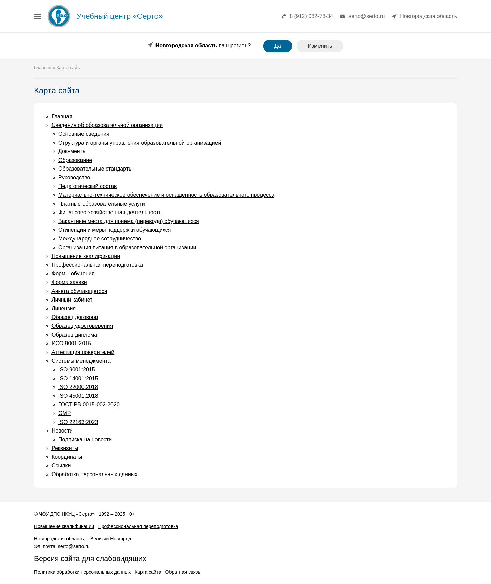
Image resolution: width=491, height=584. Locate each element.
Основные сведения (83, 134)
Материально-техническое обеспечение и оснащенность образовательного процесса (166, 195)
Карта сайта (148, 572)
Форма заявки (69, 282)
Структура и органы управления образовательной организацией (139, 143)
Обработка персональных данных (94, 474)
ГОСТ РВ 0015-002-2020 (89, 404)
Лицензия (63, 308)
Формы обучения (72, 273)
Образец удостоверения (82, 326)
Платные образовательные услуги (101, 204)
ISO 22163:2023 (78, 422)
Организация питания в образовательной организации (127, 247)
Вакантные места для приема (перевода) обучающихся (128, 221)
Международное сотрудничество (99, 239)
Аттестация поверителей (82, 352)
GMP (64, 413)
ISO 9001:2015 (76, 370)
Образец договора (74, 317)
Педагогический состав (87, 186)
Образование (75, 160)
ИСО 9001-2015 (71, 343)
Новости (62, 431)
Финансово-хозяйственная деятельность (109, 212)
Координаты (66, 457)
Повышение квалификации (85, 256)
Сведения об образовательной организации (107, 125)
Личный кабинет (71, 300)
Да (277, 46)
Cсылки (61, 465)
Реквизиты (64, 448)
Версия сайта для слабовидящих (90, 559)
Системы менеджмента (81, 361)
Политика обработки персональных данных (82, 572)
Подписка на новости (85, 439)
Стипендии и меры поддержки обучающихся (114, 230)
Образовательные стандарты (95, 169)
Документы (72, 151)
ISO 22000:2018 (78, 387)
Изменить (320, 46)
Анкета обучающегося (79, 291)
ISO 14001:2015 (78, 378)
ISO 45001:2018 (78, 396)
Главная (61, 116)
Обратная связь (182, 572)
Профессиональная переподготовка (97, 265)
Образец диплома (74, 335)
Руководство (74, 177)
